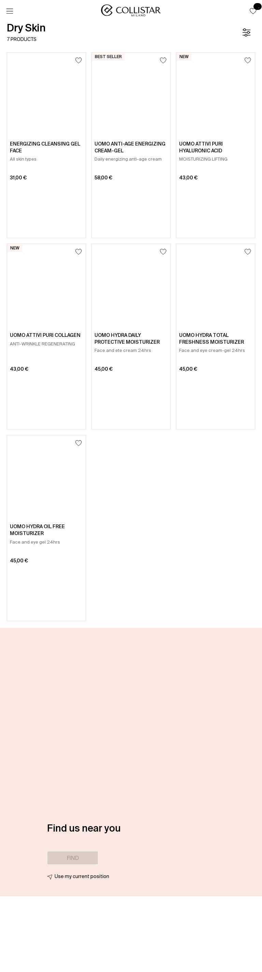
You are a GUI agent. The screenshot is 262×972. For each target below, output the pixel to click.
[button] (253, 11)
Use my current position (82, 876)
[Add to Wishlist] (78, 60)
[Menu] (9, 11)
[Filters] (246, 32)
